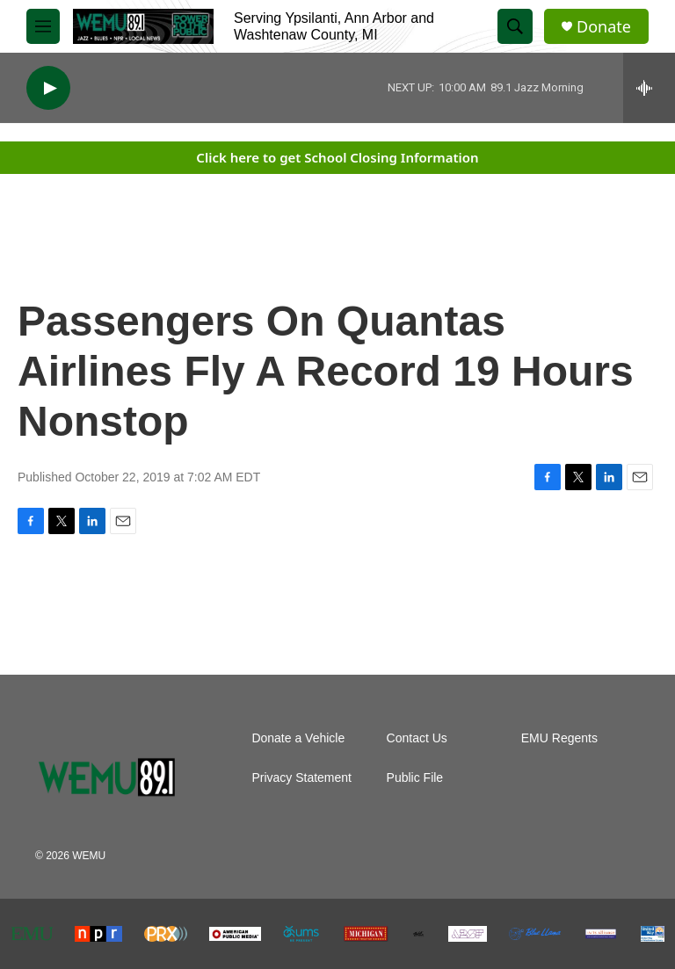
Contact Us (417, 738)
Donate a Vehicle (298, 738)
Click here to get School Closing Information (337, 157)
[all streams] (649, 88)
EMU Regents (559, 738)
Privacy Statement (301, 778)
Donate (604, 27)
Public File (415, 778)
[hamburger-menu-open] (43, 26)
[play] (48, 88)
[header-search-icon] (515, 26)
